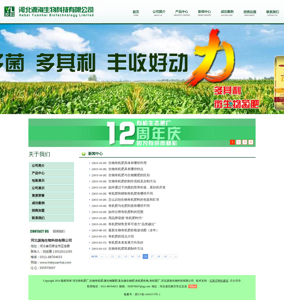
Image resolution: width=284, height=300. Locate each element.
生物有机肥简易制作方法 (125, 248)
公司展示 (37, 188)
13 (125, 256)
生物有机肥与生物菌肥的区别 (129, 175)
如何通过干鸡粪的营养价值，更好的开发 (137, 187)
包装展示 (37, 180)
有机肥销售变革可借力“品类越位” (132, 224)
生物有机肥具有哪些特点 (125, 169)
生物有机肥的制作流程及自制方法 (132, 181)
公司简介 (37, 165)
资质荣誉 (37, 195)
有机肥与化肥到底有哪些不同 (129, 205)
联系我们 (37, 218)
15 (138, 256)
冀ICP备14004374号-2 (147, 294)
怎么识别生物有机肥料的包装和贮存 (133, 199)
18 (158, 256)
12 (119, 256)
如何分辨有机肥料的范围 (125, 212)
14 (132, 256)
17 (152, 256)
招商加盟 (37, 210)
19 (165, 256)
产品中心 (37, 173)
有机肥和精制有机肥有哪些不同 (130, 193)
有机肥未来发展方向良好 (125, 242)
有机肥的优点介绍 (121, 236)
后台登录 (235, 280)
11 (112, 256)
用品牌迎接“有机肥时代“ (125, 218)
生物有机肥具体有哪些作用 (127, 163)
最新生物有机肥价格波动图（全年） (133, 230)
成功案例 (37, 203)
